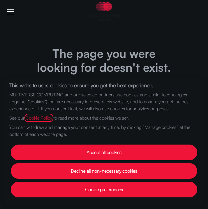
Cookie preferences (104, 189)
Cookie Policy (39, 118)
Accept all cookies (104, 152)
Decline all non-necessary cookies (104, 171)
